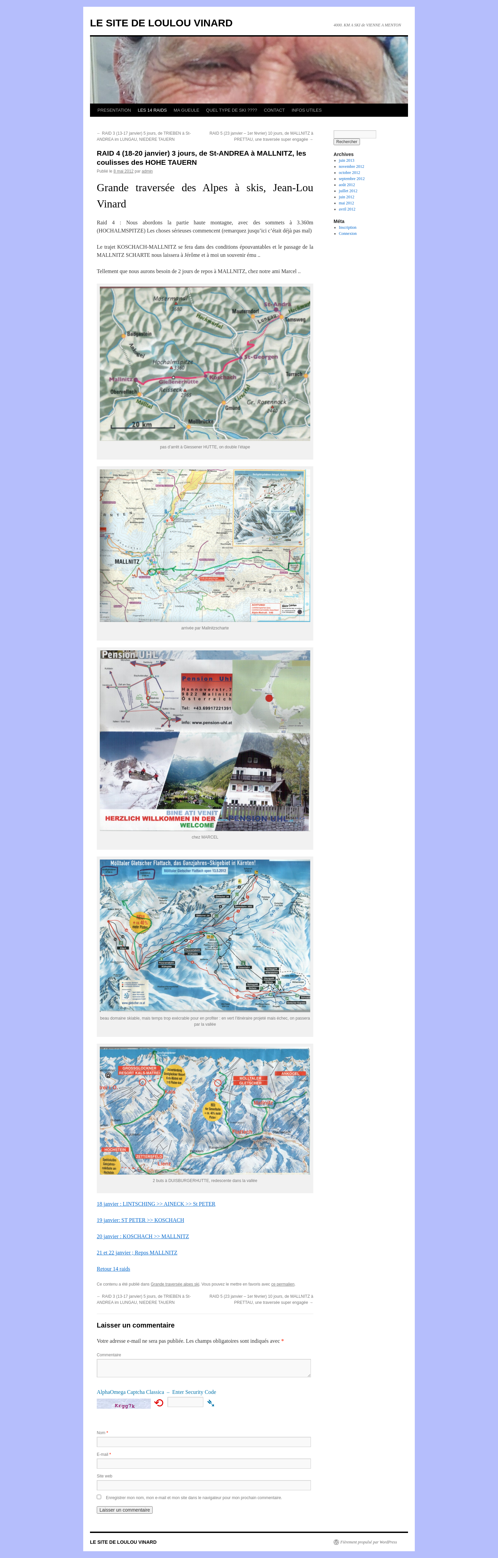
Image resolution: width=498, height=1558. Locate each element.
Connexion (348, 233)
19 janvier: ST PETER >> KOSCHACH (140, 1220)
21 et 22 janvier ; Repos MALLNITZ (137, 1252)
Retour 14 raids (113, 1269)
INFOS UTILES (307, 110)
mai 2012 (346, 203)
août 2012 (347, 184)
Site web (104, 1476)
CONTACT (274, 110)
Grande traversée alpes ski (175, 1284)
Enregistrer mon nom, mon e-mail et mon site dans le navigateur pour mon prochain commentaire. (194, 1497)
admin (147, 171)
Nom (102, 1432)
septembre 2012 (352, 178)
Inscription (348, 227)
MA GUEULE (186, 110)
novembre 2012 (351, 166)
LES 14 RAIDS (152, 110)
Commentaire (109, 1355)
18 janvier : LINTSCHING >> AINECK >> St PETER (156, 1204)
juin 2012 (347, 197)
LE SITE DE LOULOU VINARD (161, 22)
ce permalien (283, 1284)
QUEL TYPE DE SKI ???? (231, 110)
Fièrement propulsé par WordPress (368, 1542)
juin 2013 (347, 160)
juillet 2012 (348, 190)
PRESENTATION (114, 110)
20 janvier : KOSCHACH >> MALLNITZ (143, 1236)
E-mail (104, 1454)
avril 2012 (347, 209)
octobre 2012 (349, 172)
